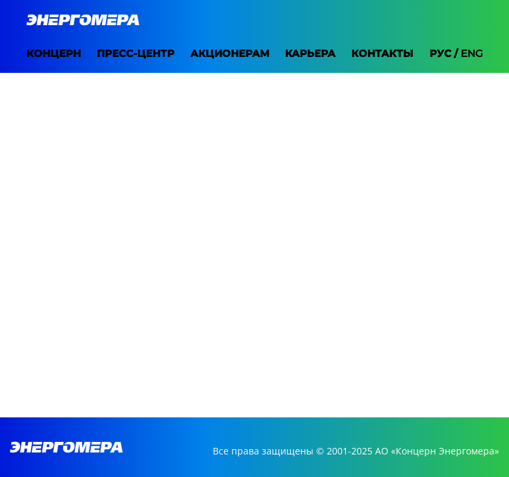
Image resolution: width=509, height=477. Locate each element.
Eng (488, 53)
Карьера (294, 53)
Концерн (38, 53)
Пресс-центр (119, 53)
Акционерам (213, 53)
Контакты (366, 53)
